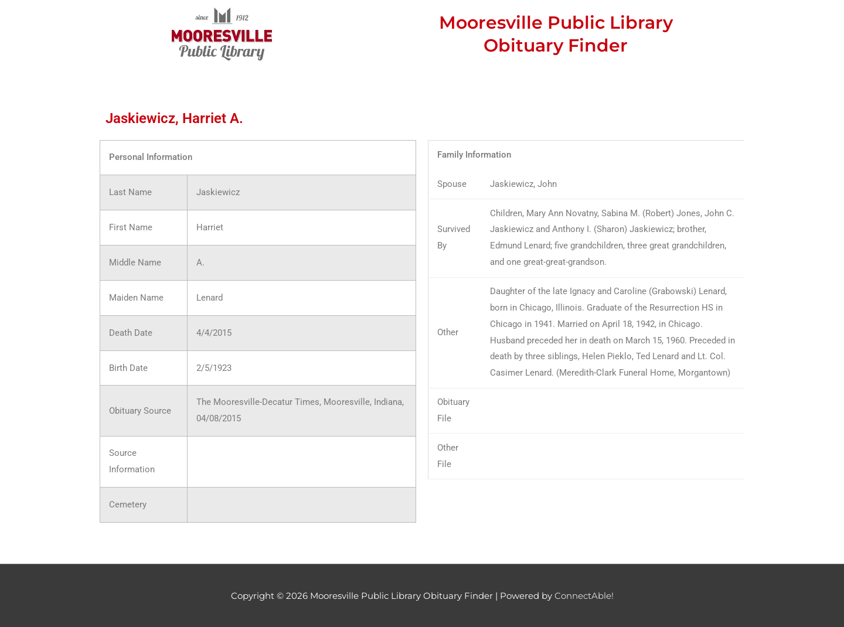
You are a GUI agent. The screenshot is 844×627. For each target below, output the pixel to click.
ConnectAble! (584, 595)
